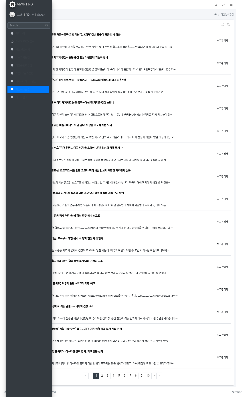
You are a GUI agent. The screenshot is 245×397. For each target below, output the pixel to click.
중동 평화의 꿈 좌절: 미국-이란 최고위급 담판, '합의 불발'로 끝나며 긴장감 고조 (105, 261)
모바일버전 (236, 392)
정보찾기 (43, 14)
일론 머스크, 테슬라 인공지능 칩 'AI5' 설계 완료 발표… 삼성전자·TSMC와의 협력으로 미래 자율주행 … (119, 80)
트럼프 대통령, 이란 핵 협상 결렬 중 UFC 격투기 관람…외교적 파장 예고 (102, 283)
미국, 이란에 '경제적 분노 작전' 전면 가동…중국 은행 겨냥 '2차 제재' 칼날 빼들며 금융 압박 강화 (114, 34)
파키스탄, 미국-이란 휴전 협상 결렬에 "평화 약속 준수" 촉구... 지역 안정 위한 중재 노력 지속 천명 (115, 328)
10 (170, 375)
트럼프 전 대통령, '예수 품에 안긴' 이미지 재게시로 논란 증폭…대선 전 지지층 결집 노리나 (111, 102)
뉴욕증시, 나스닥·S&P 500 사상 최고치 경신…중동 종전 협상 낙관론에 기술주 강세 (108, 57)
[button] (59, 4)
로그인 (23, 14)
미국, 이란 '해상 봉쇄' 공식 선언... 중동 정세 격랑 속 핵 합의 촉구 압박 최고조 (104, 215)
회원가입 (33, 14)
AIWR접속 (81, 5)
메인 (68, 5)
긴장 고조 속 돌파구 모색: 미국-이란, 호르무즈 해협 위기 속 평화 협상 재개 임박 (106, 238)
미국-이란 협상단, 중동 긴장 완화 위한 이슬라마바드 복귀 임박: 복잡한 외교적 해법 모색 (110, 125)
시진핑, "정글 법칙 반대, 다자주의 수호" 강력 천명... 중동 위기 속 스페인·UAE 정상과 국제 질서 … (116, 147)
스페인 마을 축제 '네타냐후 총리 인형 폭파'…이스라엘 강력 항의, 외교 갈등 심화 (105, 351)
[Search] (28, 25)
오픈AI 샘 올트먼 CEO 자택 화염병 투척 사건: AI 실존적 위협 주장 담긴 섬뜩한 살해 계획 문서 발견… (117, 193)
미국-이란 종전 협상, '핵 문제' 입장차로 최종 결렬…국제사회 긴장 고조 (101, 306)
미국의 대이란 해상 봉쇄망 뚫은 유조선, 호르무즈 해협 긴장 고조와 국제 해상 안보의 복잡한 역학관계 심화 (119, 170)
